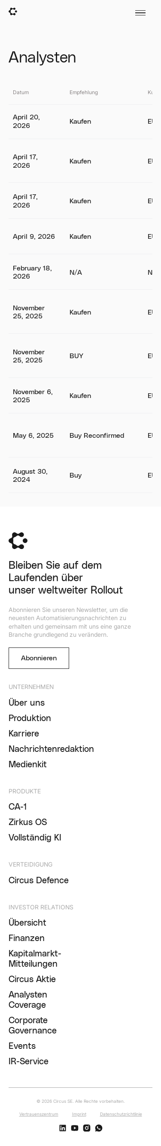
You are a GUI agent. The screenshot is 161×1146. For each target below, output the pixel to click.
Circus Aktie (32, 979)
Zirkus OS (28, 822)
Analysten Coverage (28, 1000)
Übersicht (27, 923)
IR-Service (29, 1061)
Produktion (30, 718)
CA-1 (18, 807)
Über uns (27, 703)
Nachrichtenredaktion (51, 749)
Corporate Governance (33, 1025)
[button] (139, 13)
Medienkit (28, 764)
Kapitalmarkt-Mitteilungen (35, 959)
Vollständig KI (35, 838)
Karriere (24, 734)
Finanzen (27, 938)
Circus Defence (39, 880)
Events (22, 1046)
